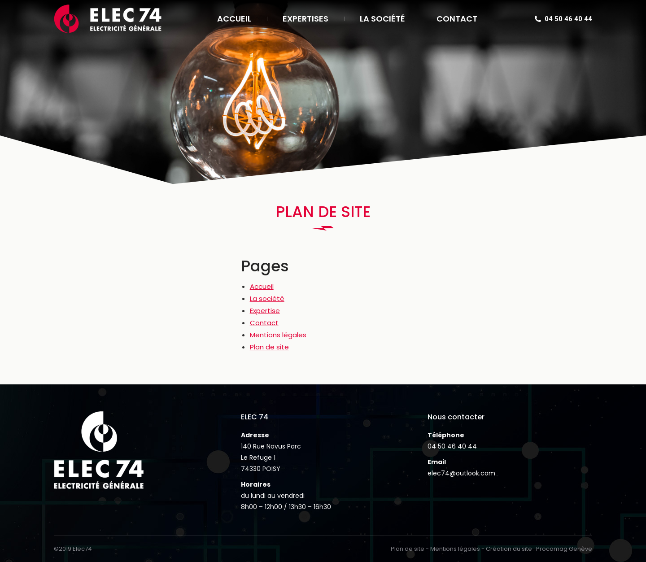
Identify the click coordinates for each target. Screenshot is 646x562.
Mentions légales (278, 335)
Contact (264, 322)
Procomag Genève (564, 549)
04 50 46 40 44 (452, 446)
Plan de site (269, 347)
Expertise (265, 310)
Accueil (262, 286)
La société (267, 298)
